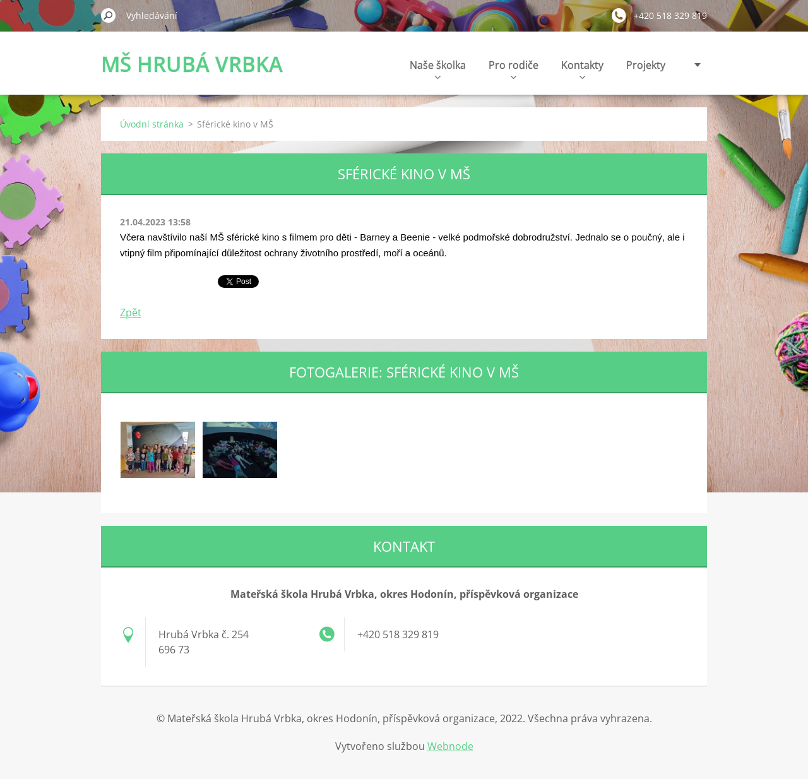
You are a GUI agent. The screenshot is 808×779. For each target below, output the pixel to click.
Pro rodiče (514, 68)
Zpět (130, 312)
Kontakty (582, 68)
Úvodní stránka (152, 124)
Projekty (645, 65)
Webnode (450, 746)
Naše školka (438, 68)
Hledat (108, 15)
